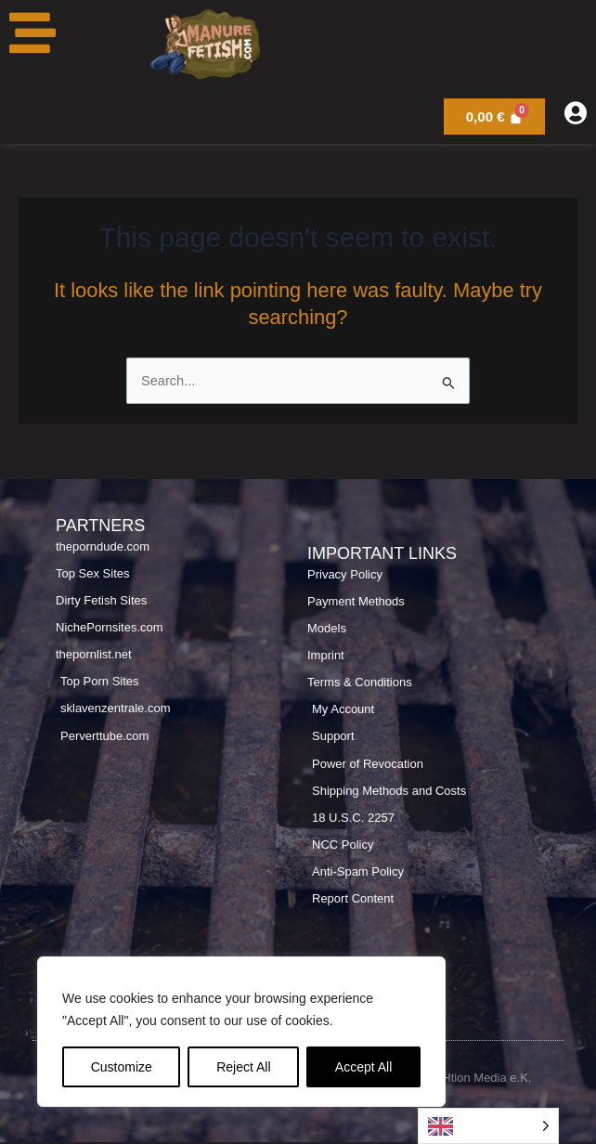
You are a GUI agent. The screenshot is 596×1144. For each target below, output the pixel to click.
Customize (121, 1067)
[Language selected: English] (488, 1126)
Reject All (243, 1067)
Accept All (363, 1067)
